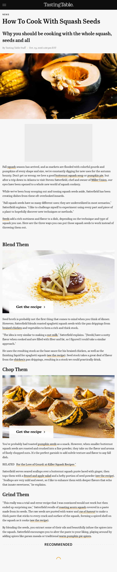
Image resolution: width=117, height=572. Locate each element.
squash (11, 167)
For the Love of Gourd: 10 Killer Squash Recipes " (46, 464)
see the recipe (56, 355)
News (5, 14)
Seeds (5, 219)
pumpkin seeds (47, 444)
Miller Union (99, 180)
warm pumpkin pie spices (75, 536)
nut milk (52, 335)
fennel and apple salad (37, 475)
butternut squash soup (69, 175)
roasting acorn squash (72, 507)
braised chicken (12, 328)
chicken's (19, 359)
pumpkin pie (95, 175)
